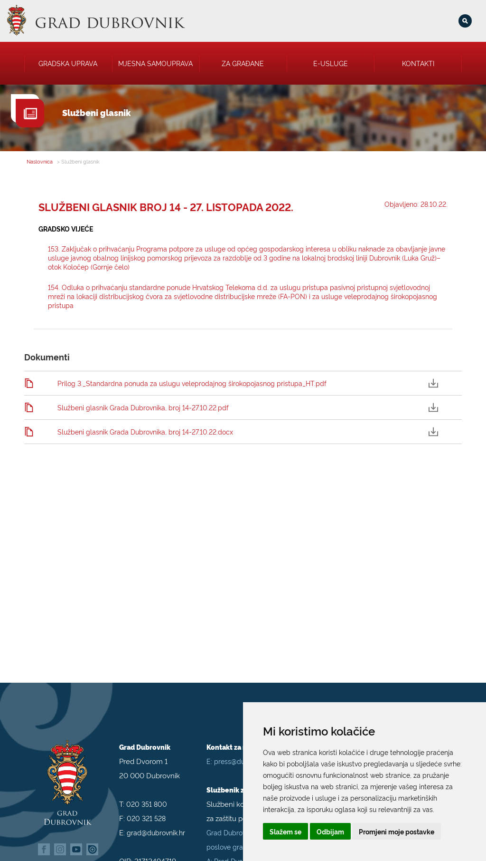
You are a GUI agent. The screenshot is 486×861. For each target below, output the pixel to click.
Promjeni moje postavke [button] (396, 831)
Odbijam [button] (330, 831)
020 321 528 (146, 809)
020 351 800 (146, 795)
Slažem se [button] (285, 831)
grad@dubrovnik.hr (156, 823)
